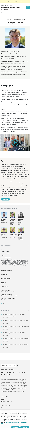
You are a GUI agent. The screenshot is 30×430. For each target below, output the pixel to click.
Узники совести (9, 19)
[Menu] (28, 7)
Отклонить (24, 427)
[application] (15, 142)
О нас (2, 399)
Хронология (5, 199)
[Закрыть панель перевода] (29, 2)
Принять (15, 427)
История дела (6, 303)
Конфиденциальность (6, 401)
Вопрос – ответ (5, 407)
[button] (15, 142)
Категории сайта (6, 365)
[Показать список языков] (24, 1)
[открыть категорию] (17, 365)
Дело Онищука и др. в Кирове (19, 19)
